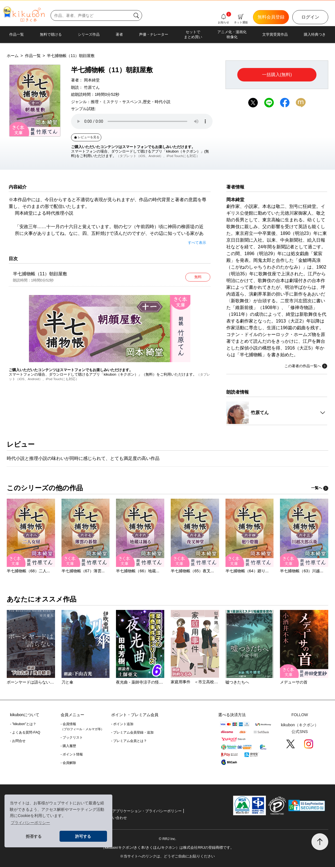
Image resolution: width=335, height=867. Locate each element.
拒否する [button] (34, 836)
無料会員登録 (270, 17)
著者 (119, 34)
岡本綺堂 (92, 80)
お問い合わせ (116, 818)
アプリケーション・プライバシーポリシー (147, 811)
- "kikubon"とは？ (23, 724)
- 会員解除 (68, 763)
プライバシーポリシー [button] (30, 822)
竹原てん (92, 87)
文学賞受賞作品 (275, 34)
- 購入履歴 (68, 746)
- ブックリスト (72, 737)
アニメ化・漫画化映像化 (232, 34)
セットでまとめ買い (193, 34)
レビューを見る (86, 137)
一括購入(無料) (277, 74)
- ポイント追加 (122, 724)
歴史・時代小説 (156, 101)
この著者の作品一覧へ (305, 366)
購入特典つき (315, 34)
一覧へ (319, 488)
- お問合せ (18, 741)
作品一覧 (16, 34)
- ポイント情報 (72, 754)
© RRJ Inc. (167, 839)
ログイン (310, 17)
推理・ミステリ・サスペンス (116, 101)
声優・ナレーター (153, 34)
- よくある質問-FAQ (25, 732)
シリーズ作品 (89, 34)
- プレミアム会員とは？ (129, 741)
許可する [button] (83, 836)
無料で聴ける (51, 34)
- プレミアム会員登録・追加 (132, 732)
